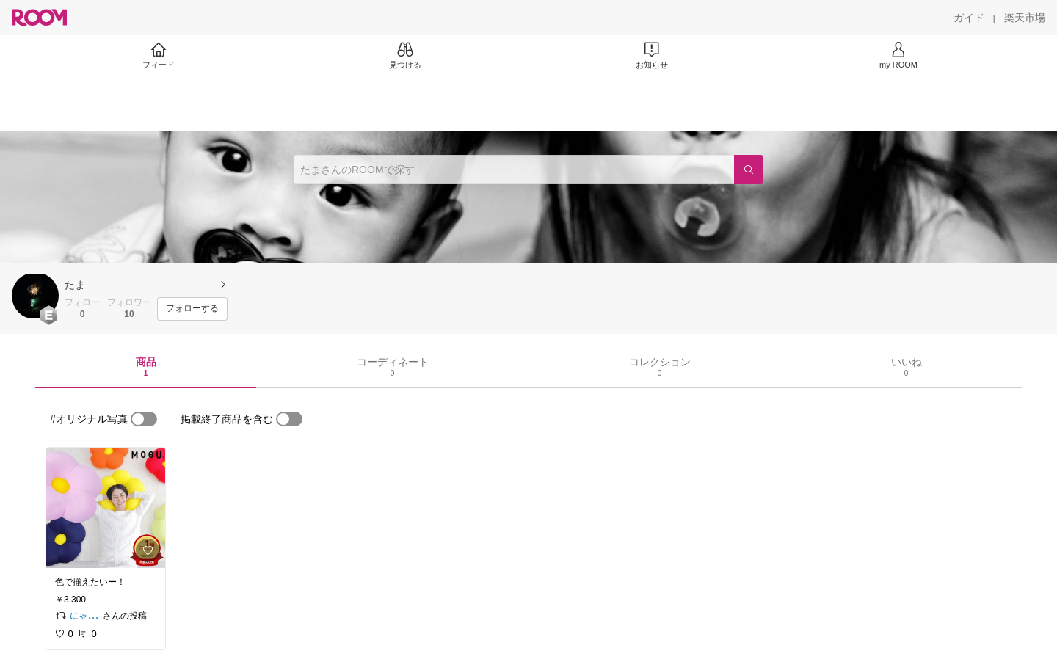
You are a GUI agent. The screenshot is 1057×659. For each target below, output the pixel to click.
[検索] (748, 169)
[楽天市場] (1024, 17)
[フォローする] (192, 309)
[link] (105, 508)
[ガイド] (969, 17)
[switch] (144, 419)
